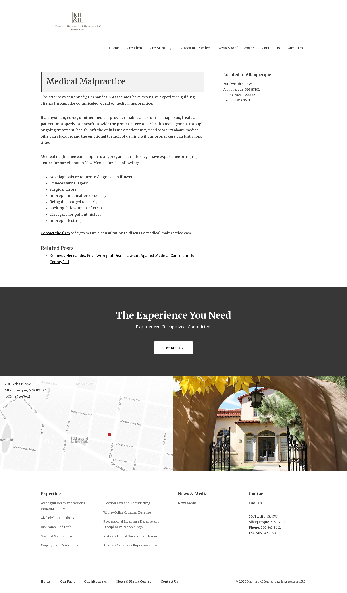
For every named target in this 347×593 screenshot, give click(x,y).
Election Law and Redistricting (126, 503)
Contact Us (173, 348)
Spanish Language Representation (130, 545)
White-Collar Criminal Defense (127, 512)
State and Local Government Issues (130, 536)
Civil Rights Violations (57, 518)
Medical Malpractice (56, 536)
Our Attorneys (95, 581)
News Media (187, 503)
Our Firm (67, 581)
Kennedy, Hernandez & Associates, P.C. (80, 21)
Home (46, 581)
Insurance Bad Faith (56, 527)
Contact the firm (55, 233)
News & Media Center (133, 581)
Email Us (255, 503)
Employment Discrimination (63, 545)
